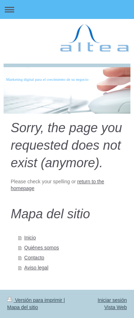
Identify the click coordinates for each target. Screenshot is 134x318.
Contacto (34, 257)
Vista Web (115, 307)
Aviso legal (36, 267)
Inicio (30, 237)
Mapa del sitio (22, 307)
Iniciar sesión (112, 300)
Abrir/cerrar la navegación (67, 9)
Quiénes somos (41, 247)
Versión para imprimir (35, 300)
